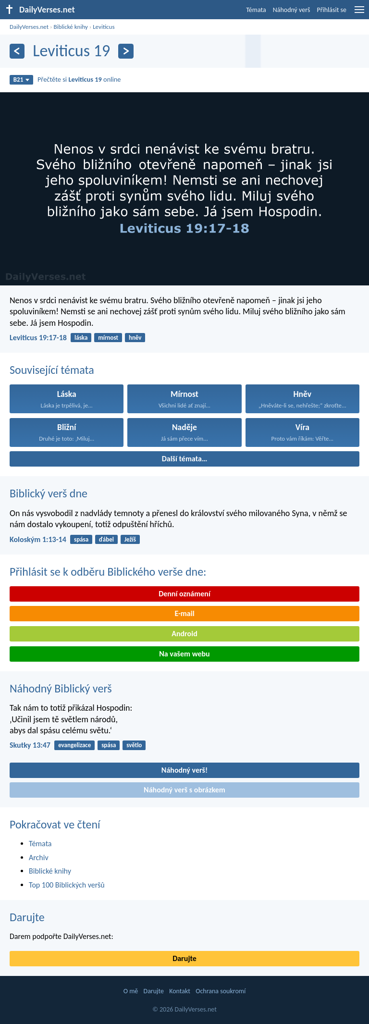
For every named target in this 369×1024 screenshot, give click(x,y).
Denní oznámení (184, 593)
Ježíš (130, 539)
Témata (256, 10)
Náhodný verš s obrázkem (184, 789)
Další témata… (185, 458)
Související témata (52, 370)
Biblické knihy (70, 26)
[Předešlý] (17, 51)
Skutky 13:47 (30, 745)
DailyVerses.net (29, 26)
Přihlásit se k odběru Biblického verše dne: (108, 572)
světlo (134, 745)
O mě (130, 991)
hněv (135, 337)
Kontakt (179, 991)
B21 (21, 79)
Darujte (27, 917)
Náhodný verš (291, 10)
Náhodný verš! (184, 770)
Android (184, 633)
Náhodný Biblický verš (61, 688)
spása (81, 539)
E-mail (184, 613)
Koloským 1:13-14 (38, 539)
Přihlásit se (331, 10)
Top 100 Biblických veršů (67, 884)
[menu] (359, 13)
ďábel (106, 539)
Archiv (39, 857)
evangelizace (74, 745)
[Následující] (125, 51)
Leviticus (103, 26)
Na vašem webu (184, 653)
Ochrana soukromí (221, 991)
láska (80, 337)
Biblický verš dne (48, 493)
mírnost (108, 337)
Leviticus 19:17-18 (38, 337)
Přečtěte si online (79, 79)
